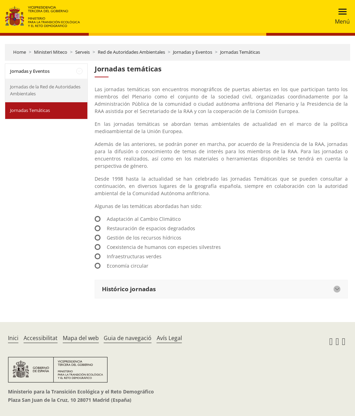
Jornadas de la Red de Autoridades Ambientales (45, 90)
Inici (13, 338)
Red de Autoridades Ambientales (131, 52)
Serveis (82, 52)
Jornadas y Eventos (192, 52)
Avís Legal (169, 338)
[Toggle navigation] (340, 16)
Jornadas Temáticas (240, 52)
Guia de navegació (127, 338)
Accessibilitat (41, 338)
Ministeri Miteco (50, 52)
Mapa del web (81, 338)
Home (19, 52)
